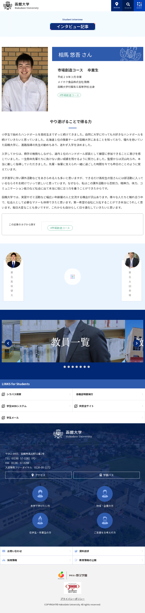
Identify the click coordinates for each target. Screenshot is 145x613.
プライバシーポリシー (72, 599)
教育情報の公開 (87, 560)
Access (117, 5)
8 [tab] (89, 367)
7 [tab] (85, 367)
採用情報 (12, 560)
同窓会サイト (86, 406)
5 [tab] (77, 367)
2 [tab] (65, 367)
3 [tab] (69, 367)
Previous (8, 343)
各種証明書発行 (84, 394)
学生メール (13, 417)
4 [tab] (73, 367)
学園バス (107, 475)
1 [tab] (60, 366)
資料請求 (84, 551)
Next (136, 343)
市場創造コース (70, 95)
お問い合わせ (14, 551)
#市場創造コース (60, 228)
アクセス (38, 475)
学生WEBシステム (17, 406)
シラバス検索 (14, 394)
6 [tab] (81, 367)
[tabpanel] (72, 341)
